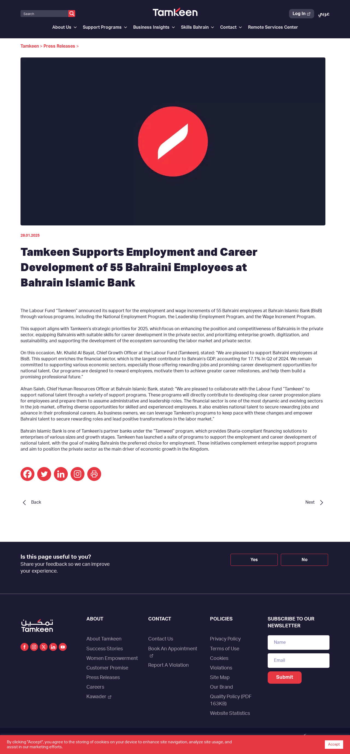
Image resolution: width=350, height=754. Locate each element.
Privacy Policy (225, 639)
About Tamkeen (103, 639)
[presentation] (167, 563)
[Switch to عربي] (323, 14)
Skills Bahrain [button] (198, 27)
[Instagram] (77, 474)
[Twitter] (44, 474)
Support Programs (105, 27)
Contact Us (160, 639)
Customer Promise (107, 668)
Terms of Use (224, 648)
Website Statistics (230, 713)
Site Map (220, 677)
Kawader (99, 696)
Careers (95, 687)
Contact (231, 27)
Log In (302, 13)
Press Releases (103, 677)
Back (36, 502)
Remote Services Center (273, 27)
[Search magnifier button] (71, 13)
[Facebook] (27, 474)
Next (310, 502)
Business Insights (154, 27)
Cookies (219, 658)
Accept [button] (334, 744)
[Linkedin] (61, 474)
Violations (221, 668)
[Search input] (45, 13)
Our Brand (221, 687)
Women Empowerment (112, 658)
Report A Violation (168, 665)
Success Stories (104, 648)
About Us (64, 27)
